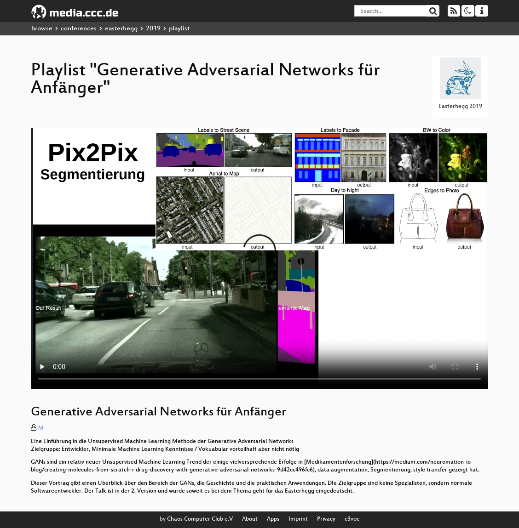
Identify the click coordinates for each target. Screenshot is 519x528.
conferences (79, 29)
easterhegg (121, 29)
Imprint (298, 519)
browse (41, 29)
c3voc (352, 519)
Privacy (326, 519)
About (250, 519)
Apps (273, 519)
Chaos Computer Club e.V (200, 519)
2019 (153, 29)
